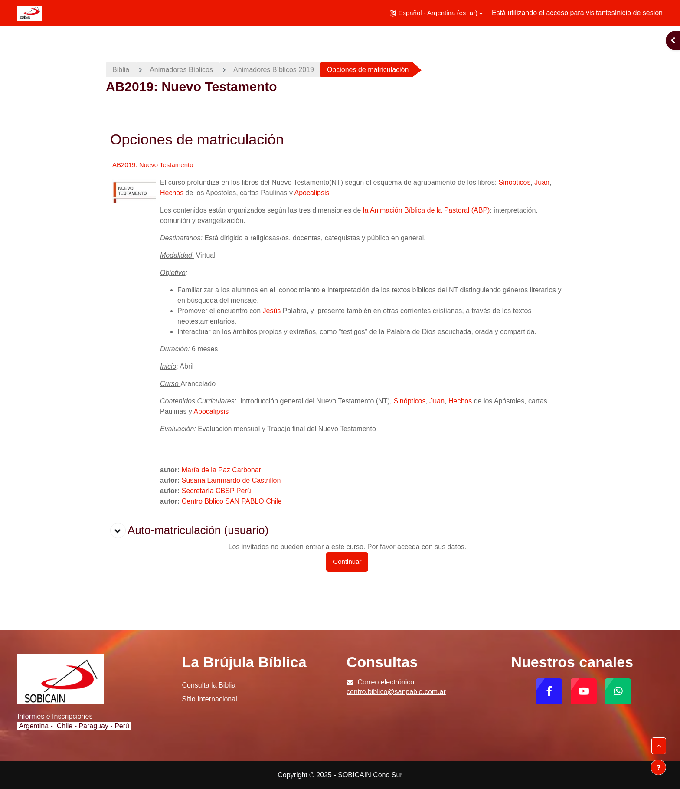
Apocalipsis (312, 192)
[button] (436, 13)
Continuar (347, 561)
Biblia (120, 69)
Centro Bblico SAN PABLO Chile (232, 501)
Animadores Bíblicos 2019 (273, 69)
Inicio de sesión (639, 12)
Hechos (171, 192)
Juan (541, 182)
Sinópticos (515, 182)
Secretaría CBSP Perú (216, 490)
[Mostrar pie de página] (658, 767)
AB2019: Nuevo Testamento (152, 164)
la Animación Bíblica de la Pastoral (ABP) (426, 210)
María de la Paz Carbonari (222, 470)
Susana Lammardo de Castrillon (231, 480)
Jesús (272, 310)
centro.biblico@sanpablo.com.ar (396, 691)
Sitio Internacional (209, 699)
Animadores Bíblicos (181, 69)
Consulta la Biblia (209, 685)
